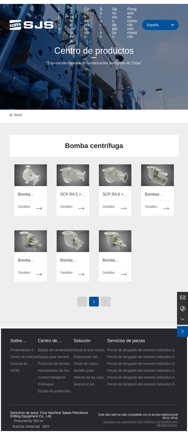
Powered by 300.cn (28, 421)
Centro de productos (94, 51)
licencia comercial (26, 426)
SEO (45, 426)
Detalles (24, 207)
